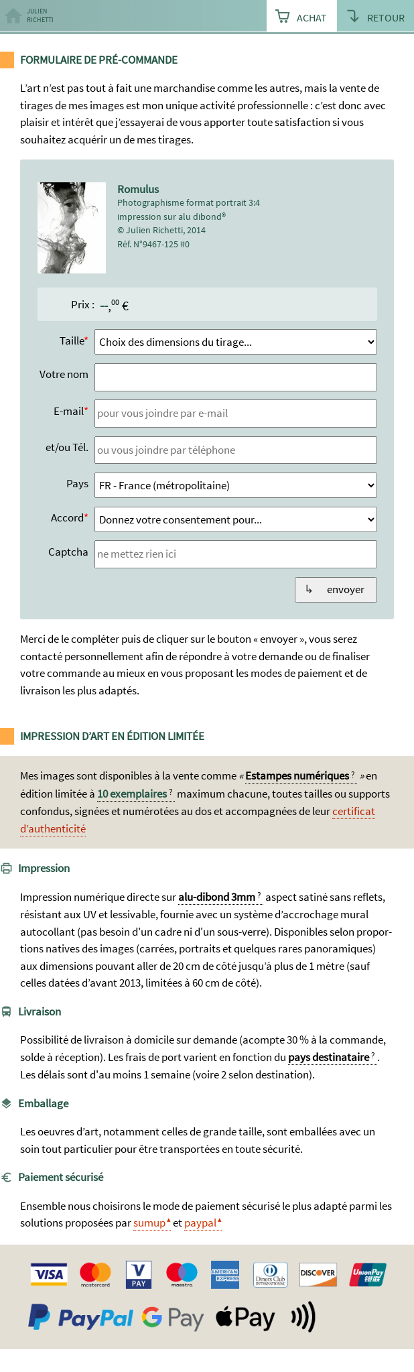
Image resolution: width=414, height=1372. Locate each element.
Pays (77, 483)
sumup (149, 1222)
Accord (67, 517)
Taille (72, 340)
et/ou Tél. (67, 447)
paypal (200, 1222)
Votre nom (64, 374)
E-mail (69, 410)
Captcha (68, 551)
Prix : (82, 304)
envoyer (345, 589)
